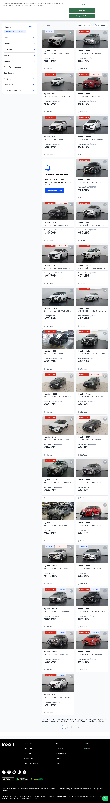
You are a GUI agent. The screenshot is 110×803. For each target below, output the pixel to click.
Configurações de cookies (82, 789)
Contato (58, 763)
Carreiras (59, 758)
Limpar (30, 27)
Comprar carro (28, 743)
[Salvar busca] (84, 25)
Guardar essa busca (54, 191)
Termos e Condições (65, 789)
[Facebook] (4, 772)
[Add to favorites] (71, 33)
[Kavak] (5, 3)
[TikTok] (24, 772)
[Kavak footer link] (8, 753)
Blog (57, 743)
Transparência (98, 789)
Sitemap (5, 791)
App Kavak (27, 753)
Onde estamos (28, 758)
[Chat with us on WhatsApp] (105, 798)
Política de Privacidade (49, 789)
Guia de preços (61, 753)
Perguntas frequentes (31, 763)
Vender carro (28, 748)
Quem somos (60, 748)
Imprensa (87, 743)
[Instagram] (9, 772)
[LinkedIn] (19, 772)
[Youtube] (14, 772)
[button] (15, 31)
